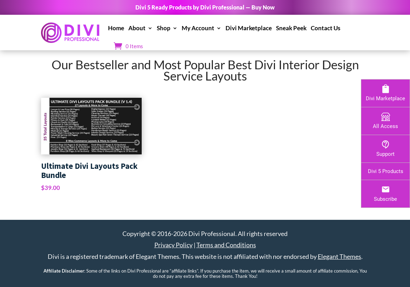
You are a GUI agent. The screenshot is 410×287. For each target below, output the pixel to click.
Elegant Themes (339, 256)
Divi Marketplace (249, 28)
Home (116, 28)
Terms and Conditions (226, 245)
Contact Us (325, 28)
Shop (163, 28)
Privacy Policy (173, 245)
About (137, 28)
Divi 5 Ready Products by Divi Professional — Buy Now (205, 7)
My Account (198, 28)
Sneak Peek (291, 28)
